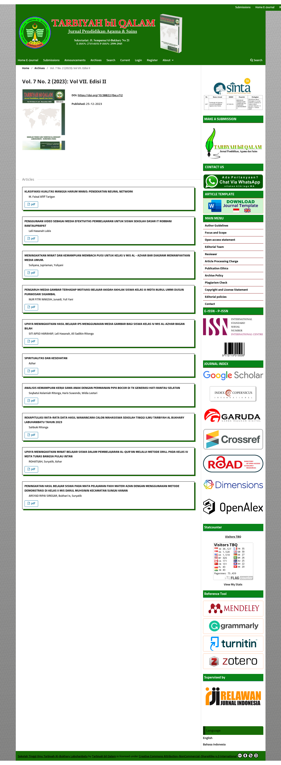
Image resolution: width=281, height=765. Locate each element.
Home (25, 68)
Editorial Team (214, 246)
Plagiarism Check (216, 282)
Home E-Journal (28, 60)
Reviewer (211, 254)
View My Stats (233, 584)
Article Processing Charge (221, 261)
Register (152, 60)
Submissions (51, 60)
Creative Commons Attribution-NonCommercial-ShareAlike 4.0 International (198, 755)
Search (111, 60)
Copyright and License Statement (226, 289)
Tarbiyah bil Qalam (104, 756)
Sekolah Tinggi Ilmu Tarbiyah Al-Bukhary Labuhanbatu (53, 756)
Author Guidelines (216, 225)
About (167, 60)
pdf (33, 204)
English (208, 738)
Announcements (75, 60)
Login (138, 60)
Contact (210, 304)
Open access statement (220, 239)
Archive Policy (214, 275)
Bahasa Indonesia (214, 744)
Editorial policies (216, 296)
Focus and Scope (215, 232)
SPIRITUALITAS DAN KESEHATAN (46, 358)
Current (125, 60)
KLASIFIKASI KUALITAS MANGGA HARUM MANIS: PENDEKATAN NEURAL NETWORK (79, 191)
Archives (95, 60)
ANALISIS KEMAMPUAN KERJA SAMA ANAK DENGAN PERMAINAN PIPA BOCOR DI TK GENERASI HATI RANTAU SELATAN (102, 387)
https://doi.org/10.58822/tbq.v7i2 (100, 95)
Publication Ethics (216, 268)
